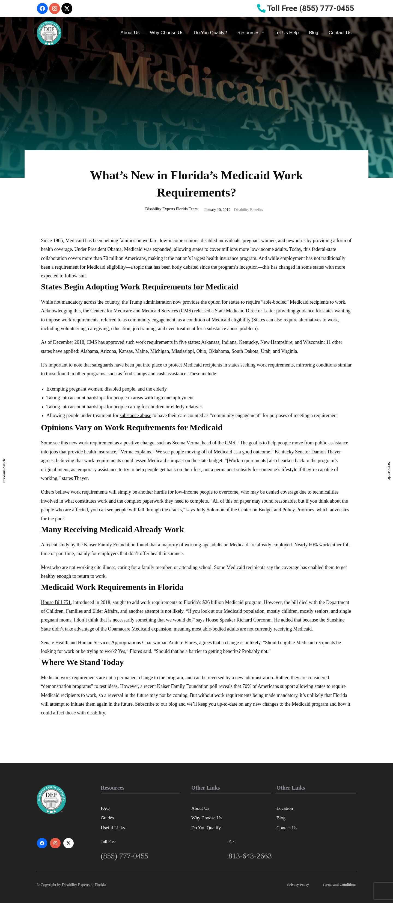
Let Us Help (287, 32)
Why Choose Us (166, 32)
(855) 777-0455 (124, 856)
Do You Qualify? (210, 32)
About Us (130, 32)
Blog (313, 32)
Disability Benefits (248, 210)
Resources (248, 32)
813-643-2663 (250, 856)
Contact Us (340, 32)
